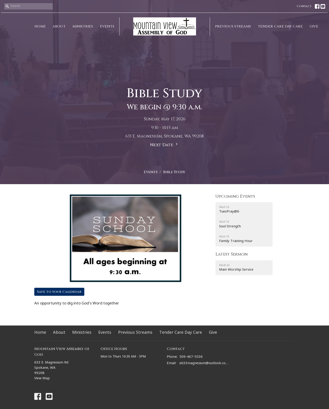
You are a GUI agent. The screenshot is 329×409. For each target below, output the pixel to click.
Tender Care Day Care (280, 26)
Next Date (164, 145)
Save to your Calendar (59, 291)
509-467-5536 (191, 357)
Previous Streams (233, 26)
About (59, 26)
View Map (42, 379)
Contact (304, 6)
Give (314, 26)
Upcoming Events (235, 196)
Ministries (82, 26)
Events (107, 26)
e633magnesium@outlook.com (203, 364)
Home (40, 26)
